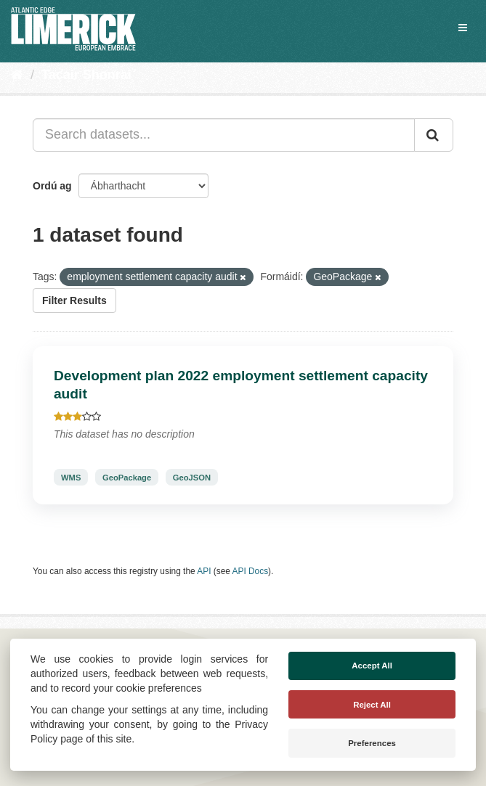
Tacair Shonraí (86, 74)
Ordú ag (52, 186)
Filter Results (74, 300)
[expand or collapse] (462, 27)
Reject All (372, 704)
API (204, 571)
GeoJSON (192, 477)
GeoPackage (126, 477)
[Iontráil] (433, 135)
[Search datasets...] (224, 135)
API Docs (250, 571)
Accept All (372, 665)
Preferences (372, 743)
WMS (71, 477)
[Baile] (17, 74)
